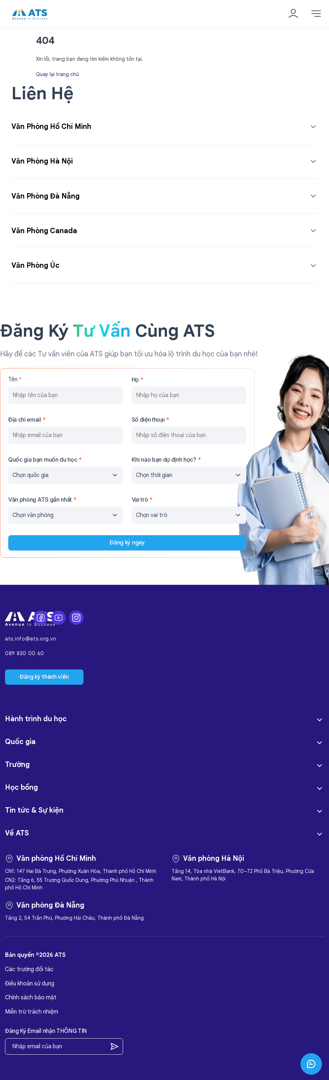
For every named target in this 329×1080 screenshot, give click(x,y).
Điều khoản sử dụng (29, 983)
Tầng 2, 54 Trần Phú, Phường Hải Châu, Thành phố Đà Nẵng (74, 918)
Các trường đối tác (29, 969)
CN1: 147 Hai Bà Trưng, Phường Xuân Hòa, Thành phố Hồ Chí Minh (80, 871)
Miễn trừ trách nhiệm (31, 1011)
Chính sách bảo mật (30, 997)
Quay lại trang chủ (57, 74)
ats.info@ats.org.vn (30, 639)
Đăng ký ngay (127, 542)
